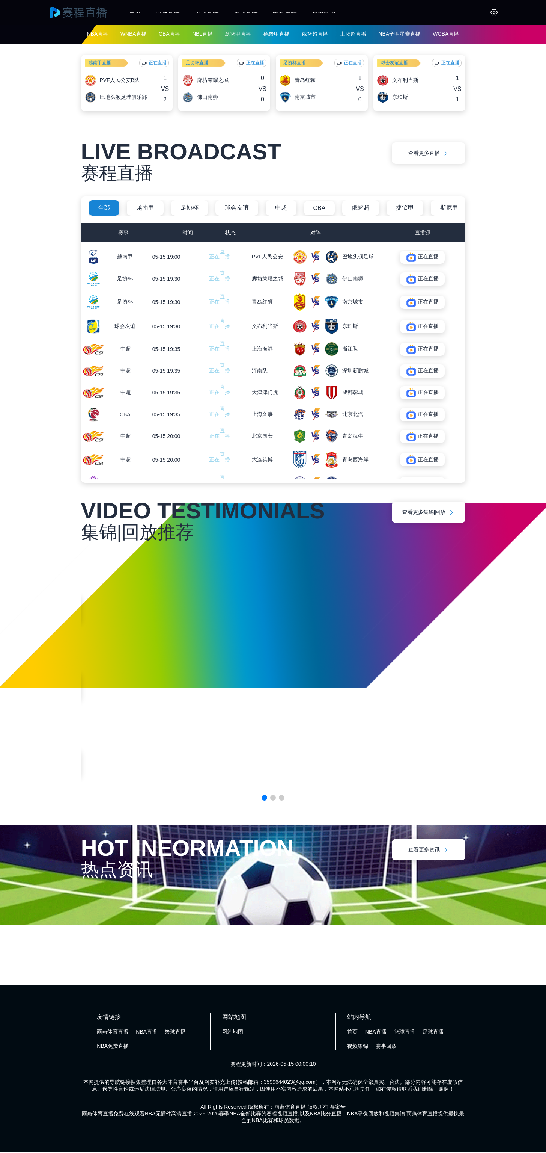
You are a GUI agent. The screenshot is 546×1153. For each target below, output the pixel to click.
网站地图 (232, 1032)
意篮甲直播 (238, 34)
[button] (264, 798)
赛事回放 (324, 12)
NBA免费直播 (113, 1047)
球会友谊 (237, 207)
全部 (104, 207)
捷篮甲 (405, 207)
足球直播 (246, 12)
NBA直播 (168, 12)
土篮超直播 (353, 34)
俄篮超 (361, 207)
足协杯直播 (197, 62)
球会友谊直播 (394, 62)
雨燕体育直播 (112, 1032)
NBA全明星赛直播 (399, 34)
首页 (135, 12)
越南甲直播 (100, 62)
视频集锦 (285, 12)
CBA (319, 208)
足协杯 (189, 207)
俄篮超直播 (315, 34)
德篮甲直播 (276, 34)
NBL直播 (202, 34)
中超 (281, 207)
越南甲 (145, 207)
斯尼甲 (449, 207)
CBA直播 (169, 34)
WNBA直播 (133, 34)
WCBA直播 (446, 34)
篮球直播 (207, 12)
